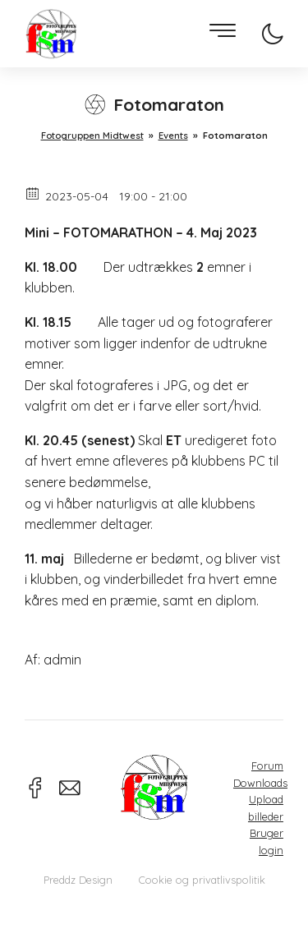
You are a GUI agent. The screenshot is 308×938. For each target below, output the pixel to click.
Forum (267, 765)
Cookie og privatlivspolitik (202, 879)
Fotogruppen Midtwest (51, 34)
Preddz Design (78, 879)
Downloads (260, 782)
